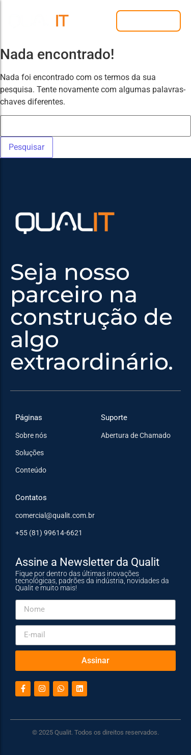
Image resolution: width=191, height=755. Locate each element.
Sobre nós (31, 435)
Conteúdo (30, 470)
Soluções (29, 453)
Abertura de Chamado (136, 435)
